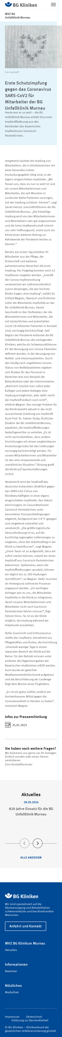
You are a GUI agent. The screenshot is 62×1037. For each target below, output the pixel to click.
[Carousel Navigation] (31, 839)
